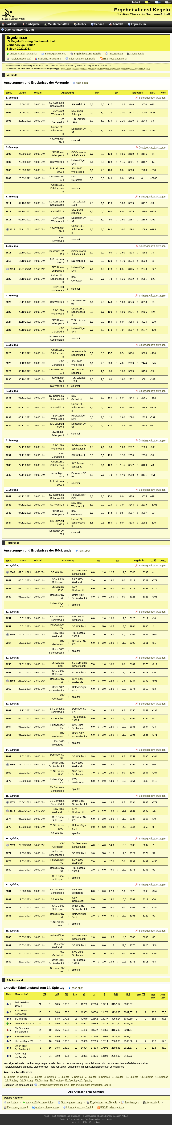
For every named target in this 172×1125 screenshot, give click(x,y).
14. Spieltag (26, 1080)
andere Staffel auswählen (23, 53)
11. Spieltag (146, 1077)
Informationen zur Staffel (82, 58)
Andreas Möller (105, 1119)
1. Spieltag (9, 1077)
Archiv (81, 24)
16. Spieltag (56, 1080)
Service (99, 24)
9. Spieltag (118, 1077)
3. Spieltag (36, 1077)
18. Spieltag (86, 1080)
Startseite (11, 24)
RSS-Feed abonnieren (115, 58)
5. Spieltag (63, 1077)
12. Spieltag (161, 1077)
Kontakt (117, 24)
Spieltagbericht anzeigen (152, 97)
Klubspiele (33, 24)
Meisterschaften (58, 24)
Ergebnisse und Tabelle (87, 53)
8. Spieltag (104, 1077)
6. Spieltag (77, 1077)
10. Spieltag (132, 1077)
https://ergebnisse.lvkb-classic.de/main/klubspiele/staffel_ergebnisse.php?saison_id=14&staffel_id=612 (105, 68)
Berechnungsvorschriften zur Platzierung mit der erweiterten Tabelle (74, 1085)
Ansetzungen (116, 53)
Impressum (138, 24)
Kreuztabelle (137, 53)
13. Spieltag (11, 1080)
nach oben (82, 82)
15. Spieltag (41, 1080)
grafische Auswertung (50, 58)
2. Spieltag (23, 1077)
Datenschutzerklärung (19, 29)
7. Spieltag (90, 1077)
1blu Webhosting (92, 1122)
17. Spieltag (71, 1080)
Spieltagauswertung (55, 53)
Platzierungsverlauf (20, 58)
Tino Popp (89, 1119)
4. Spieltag (50, 1077)
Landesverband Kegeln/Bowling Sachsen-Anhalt (105, 1116)
